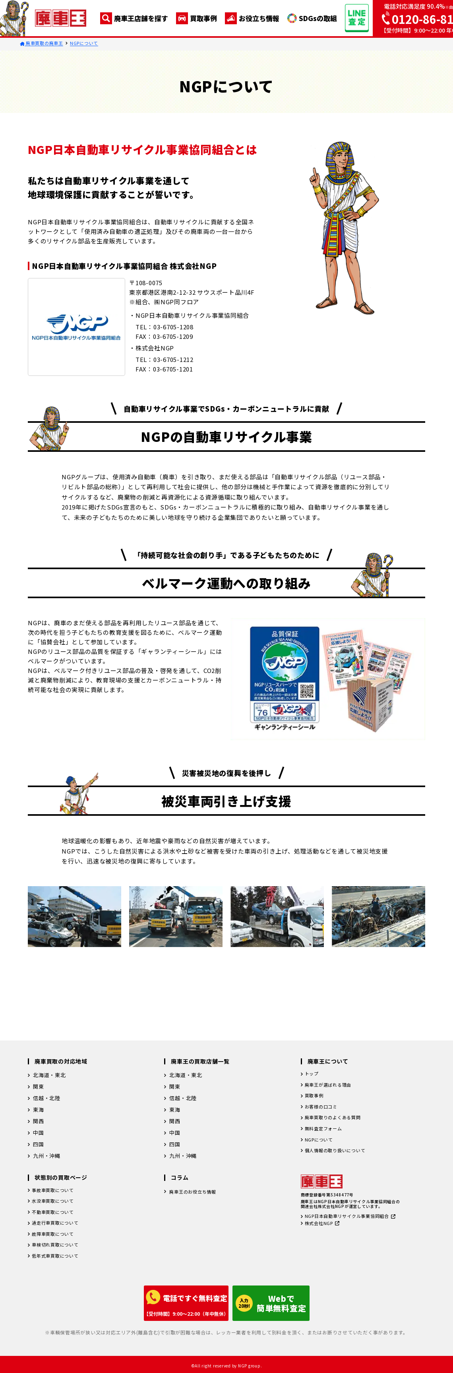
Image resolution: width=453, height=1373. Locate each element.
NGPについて (84, 43)
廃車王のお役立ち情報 (196, 1192)
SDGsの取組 (312, 18)
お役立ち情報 (252, 18)
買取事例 (196, 18)
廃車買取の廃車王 (41, 43)
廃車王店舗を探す (134, 18)
